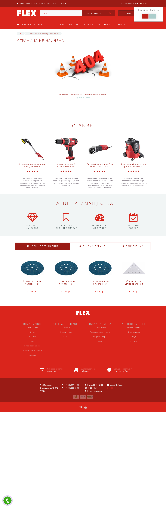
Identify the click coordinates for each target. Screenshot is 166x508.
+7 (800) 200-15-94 (72, 388)
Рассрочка (105, 24)
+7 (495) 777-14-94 (72, 385)
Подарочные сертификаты (100, 332)
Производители (100, 327)
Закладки (133, 337)
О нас (61, 24)
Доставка (74, 24)
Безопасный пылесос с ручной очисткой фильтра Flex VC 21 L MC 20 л (134, 168)
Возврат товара (66, 332)
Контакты (121, 24)
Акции (100, 341)
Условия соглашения (32, 346)
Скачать (89, 24)
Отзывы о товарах (32, 327)
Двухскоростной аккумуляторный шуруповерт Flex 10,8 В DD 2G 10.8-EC (66, 168)
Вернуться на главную (83, 98)
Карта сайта (66, 337)
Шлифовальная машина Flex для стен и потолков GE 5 (32, 167)
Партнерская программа (100, 337)
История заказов (133, 332)
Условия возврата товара (32, 350)
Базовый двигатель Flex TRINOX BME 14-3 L (100, 165)
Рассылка (133, 341)
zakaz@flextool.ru (116, 385)
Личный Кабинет (133, 327)
